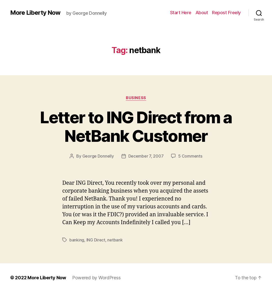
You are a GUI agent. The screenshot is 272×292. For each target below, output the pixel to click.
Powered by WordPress (96, 277)
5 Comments (190, 156)
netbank (115, 239)
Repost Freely (226, 12)
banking (76, 239)
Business (136, 98)
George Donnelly (98, 156)
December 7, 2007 (146, 156)
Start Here (180, 12)
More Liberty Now (35, 13)
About (201, 12)
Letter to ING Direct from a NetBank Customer (136, 126)
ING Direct (95, 239)
